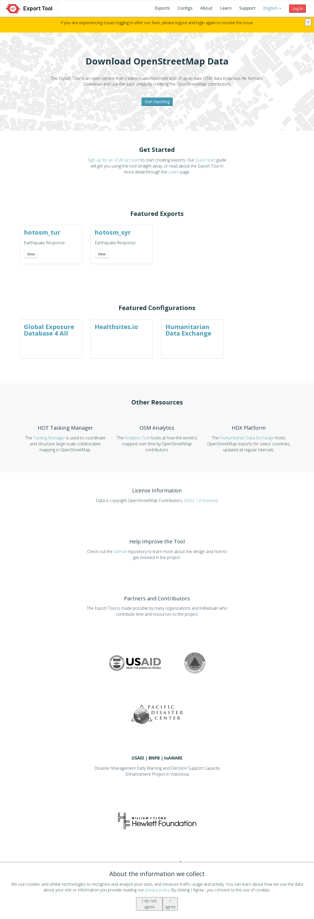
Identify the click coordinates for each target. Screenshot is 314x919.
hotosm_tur (42, 232)
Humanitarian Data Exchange (188, 329)
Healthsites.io (116, 326)
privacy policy (157, 890)
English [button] (272, 8)
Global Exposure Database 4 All (49, 329)
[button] (272, 8)
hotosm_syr (113, 232)
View (31, 254)
